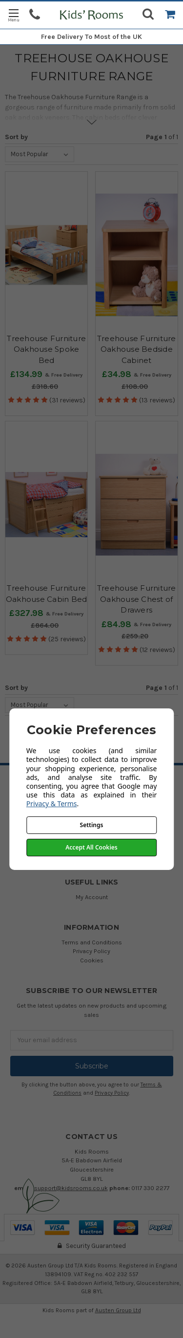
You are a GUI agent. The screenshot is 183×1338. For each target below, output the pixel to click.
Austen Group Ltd (118, 1310)
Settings (91, 825)
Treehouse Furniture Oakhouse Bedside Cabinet (136, 349)
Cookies (91, 960)
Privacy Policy (91, 951)
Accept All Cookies (91, 847)
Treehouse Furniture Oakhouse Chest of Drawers (136, 599)
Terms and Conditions (91, 942)
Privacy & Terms (51, 803)
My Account (92, 897)
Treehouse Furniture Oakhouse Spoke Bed (46, 349)
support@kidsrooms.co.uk (71, 1188)
